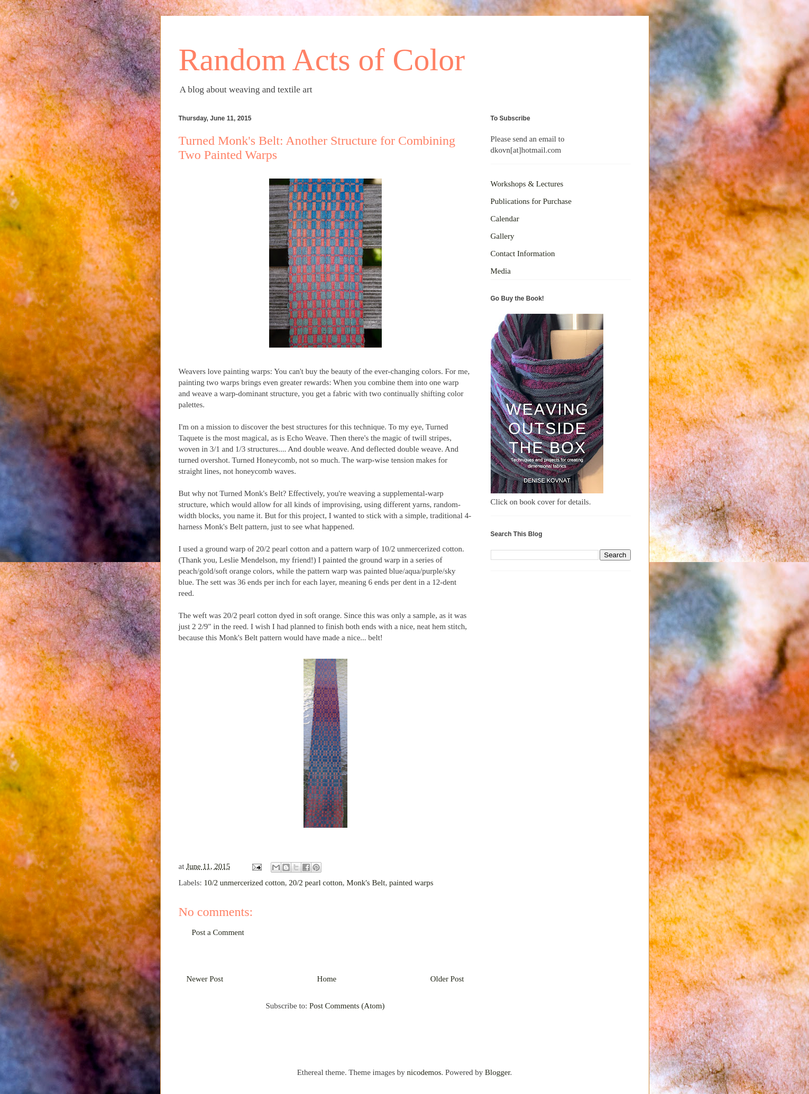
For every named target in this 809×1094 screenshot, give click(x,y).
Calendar (505, 218)
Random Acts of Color (322, 59)
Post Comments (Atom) (347, 1006)
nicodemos (424, 1072)
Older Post (447, 979)
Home (327, 979)
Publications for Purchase (531, 201)
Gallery (502, 236)
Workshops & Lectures (527, 184)
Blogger (497, 1072)
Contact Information (523, 253)
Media (501, 271)
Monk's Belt (365, 882)
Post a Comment (218, 932)
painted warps (411, 882)
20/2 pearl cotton (316, 882)
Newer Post (205, 979)
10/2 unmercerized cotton (244, 882)
